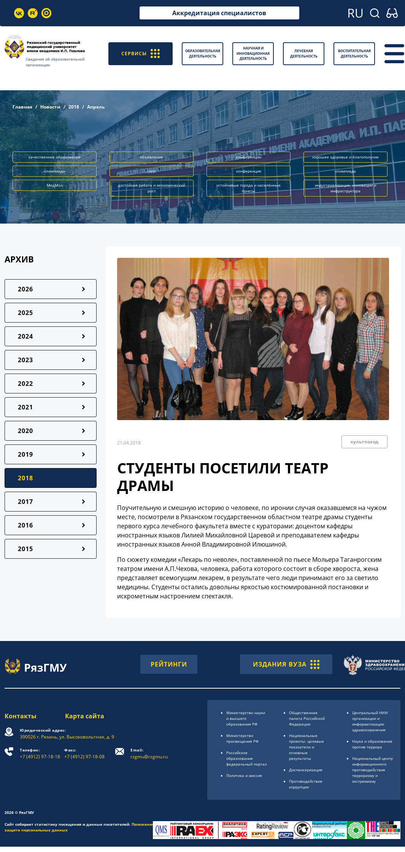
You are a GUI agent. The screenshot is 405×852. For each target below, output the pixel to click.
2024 (25, 336)
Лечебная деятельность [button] (304, 53)
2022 (25, 383)
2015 (25, 549)
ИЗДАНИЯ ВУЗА (286, 664)
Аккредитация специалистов (219, 13)
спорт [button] (151, 171)
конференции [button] (248, 157)
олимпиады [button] (54, 171)
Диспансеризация (305, 769)
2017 (25, 501)
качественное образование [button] (55, 157)
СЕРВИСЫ (140, 53)
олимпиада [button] (345, 171)
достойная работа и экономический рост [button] (151, 187)
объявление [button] (151, 157)
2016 (25, 525)
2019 (25, 454)
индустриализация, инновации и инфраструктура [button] (345, 187)
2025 (25, 313)
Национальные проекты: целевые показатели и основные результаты (306, 747)
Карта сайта (84, 716)
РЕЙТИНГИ (169, 664)
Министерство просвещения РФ (242, 738)
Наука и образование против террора (372, 744)
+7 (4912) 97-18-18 (40, 753)
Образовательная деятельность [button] (202, 53)
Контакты (21, 716)
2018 (73, 107)
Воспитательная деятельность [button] (354, 53)
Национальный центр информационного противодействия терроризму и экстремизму (372, 770)
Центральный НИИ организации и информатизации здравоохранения (370, 721)
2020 (25, 431)
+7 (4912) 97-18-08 (84, 753)
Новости (50, 107)
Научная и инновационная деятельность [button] (253, 53)
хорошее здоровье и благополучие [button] (345, 157)
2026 (25, 289)
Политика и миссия (244, 775)
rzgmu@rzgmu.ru (149, 753)
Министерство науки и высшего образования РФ (245, 718)
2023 (25, 360)
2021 (25, 407)
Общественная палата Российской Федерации (307, 718)
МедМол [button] (55, 185)
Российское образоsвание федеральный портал (246, 758)
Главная (22, 107)
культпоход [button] (364, 441)
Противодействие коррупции (305, 784)
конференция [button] (248, 171)
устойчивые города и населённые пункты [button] (248, 187)
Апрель (96, 107)
